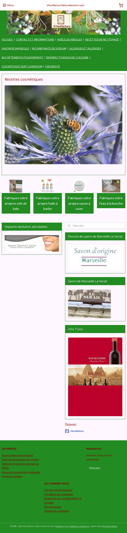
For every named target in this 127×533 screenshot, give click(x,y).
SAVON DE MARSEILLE (15, 48)
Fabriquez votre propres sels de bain (16, 203)
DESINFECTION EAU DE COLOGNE (67, 57)
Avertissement (52, 506)
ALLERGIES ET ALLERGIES (85, 48)
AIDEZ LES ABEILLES (69, 39)
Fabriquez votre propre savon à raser (79, 203)
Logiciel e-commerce (79, 526)
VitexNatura (74, 431)
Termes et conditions (56, 510)
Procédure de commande (58, 494)
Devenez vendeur (12, 476)
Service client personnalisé (17, 455)
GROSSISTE (52, 66)
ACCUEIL (7, 39)
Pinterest (70, 424)
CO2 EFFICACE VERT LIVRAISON (22, 66)
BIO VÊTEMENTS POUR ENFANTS (22, 57)
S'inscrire (94, 468)
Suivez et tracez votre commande (21, 472)
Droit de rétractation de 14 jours (20, 459)
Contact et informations (58, 489)
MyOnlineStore (109, 526)
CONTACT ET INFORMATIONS (35, 39)
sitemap (59, 526)
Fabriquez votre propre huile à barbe (47, 203)
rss (66, 526)
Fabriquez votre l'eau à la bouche (111, 200)
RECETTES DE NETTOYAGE (102, 39)
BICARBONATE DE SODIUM (49, 48)
